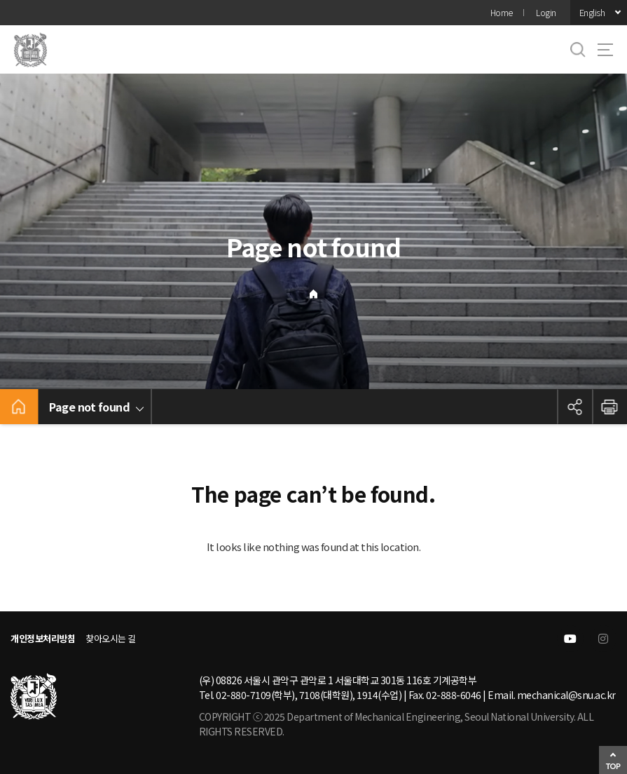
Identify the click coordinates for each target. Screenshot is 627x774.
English (592, 12)
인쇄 (609, 406)
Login (546, 12)
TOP (613, 765)
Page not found (89, 406)
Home (501, 12)
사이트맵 (605, 49)
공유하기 (574, 406)
